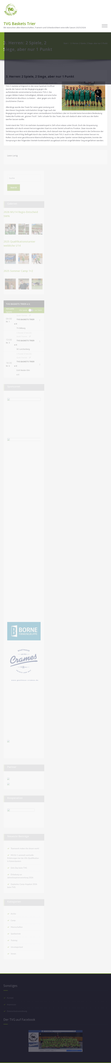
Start (66, 43)
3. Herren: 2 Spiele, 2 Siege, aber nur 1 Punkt (89, 43)
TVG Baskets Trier (19, 23)
